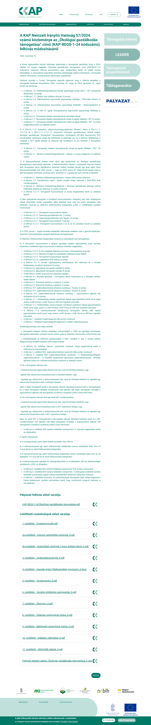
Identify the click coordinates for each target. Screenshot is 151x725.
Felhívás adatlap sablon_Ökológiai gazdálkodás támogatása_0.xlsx (57, 660)
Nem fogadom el (127, 720)
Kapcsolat (89, 14)
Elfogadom (108, 720)
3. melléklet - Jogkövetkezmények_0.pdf (43, 557)
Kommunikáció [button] (71, 24)
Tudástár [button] (90, 24)
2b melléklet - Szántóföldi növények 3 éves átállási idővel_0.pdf (55, 546)
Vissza (96, 675)
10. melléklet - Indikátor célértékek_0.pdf (43, 637)
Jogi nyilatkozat (65, 702)
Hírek (61, 14)
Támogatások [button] (24, 24)
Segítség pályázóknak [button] (47, 24)
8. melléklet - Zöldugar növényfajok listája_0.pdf (47, 615)
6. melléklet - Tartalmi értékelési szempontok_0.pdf (49, 592)
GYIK (100, 14)
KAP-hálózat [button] (108, 24)
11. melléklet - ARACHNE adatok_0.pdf (42, 649)
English (126, 24)
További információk (69, 722)
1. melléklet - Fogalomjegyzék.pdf (40, 523)
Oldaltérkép (43, 702)
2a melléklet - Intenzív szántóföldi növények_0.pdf (48, 535)
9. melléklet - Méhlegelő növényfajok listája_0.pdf (48, 626)
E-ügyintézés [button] (74, 14)
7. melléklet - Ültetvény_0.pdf (37, 603)
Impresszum (23, 702)
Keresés (114, 14)
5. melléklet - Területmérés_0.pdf (39, 580)
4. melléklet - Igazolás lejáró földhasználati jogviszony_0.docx (54, 569)
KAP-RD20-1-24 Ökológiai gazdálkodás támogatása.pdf (51, 504)
